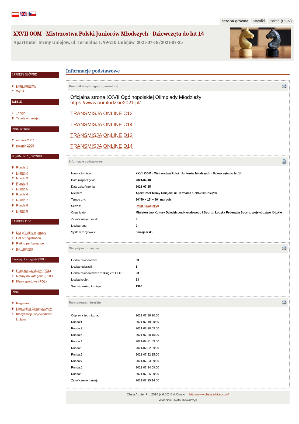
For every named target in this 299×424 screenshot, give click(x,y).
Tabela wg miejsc (28, 118)
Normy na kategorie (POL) (34, 276)
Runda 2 (22, 172)
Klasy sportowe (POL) (31, 281)
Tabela (20, 113)
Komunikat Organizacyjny (34, 308)
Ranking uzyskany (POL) (33, 270)
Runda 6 (22, 194)
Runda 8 (22, 205)
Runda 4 (22, 183)
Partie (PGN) (281, 21)
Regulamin (23, 303)
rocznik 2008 (25, 145)
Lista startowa (26, 85)
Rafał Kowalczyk (147, 206)
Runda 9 (22, 210)
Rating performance (30, 243)
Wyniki (259, 21)
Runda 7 (22, 200)
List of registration (28, 238)
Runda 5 (22, 189)
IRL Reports (24, 248)
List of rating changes (31, 232)
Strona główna (235, 21)
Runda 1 (22, 167)
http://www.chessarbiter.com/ (209, 394)
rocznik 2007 (25, 140)
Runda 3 (22, 178)
